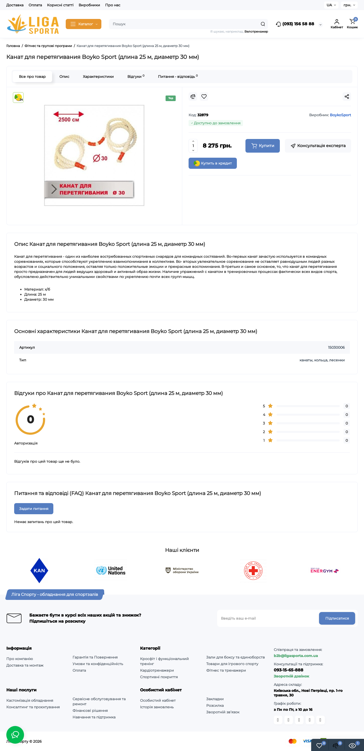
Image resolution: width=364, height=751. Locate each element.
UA (329, 5)
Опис (64, 76)
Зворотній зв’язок (222, 712)
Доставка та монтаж (24, 665)
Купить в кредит (213, 163)
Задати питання (33, 508)
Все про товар (32, 76)
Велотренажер (256, 31)
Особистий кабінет (158, 700)
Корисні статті (60, 5)
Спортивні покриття (159, 677)
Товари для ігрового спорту (232, 664)
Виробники (89, 5)
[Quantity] (193, 146)
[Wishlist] (204, 96)
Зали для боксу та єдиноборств (235, 657)
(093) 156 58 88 (295, 24)
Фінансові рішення (90, 710)
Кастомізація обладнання (29, 700)
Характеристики (98, 76)
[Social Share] (347, 96)
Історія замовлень (157, 707)
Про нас (112, 5)
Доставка (15, 5)
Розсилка (215, 705)
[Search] (263, 24)
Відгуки (135, 76)
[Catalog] (83, 24)
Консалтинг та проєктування (33, 707)
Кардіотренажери (157, 670)
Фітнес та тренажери (226, 670)
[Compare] (193, 96)
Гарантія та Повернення (95, 657)
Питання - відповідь (178, 76)
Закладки (215, 699)
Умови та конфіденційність (98, 664)
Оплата (35, 5)
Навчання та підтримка (94, 717)
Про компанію (19, 658)
